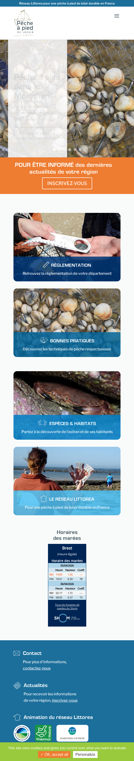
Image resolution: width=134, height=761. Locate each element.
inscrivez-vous (65, 700)
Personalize (85, 754)
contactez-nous (37, 668)
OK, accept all (54, 754)
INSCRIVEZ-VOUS (67, 183)
